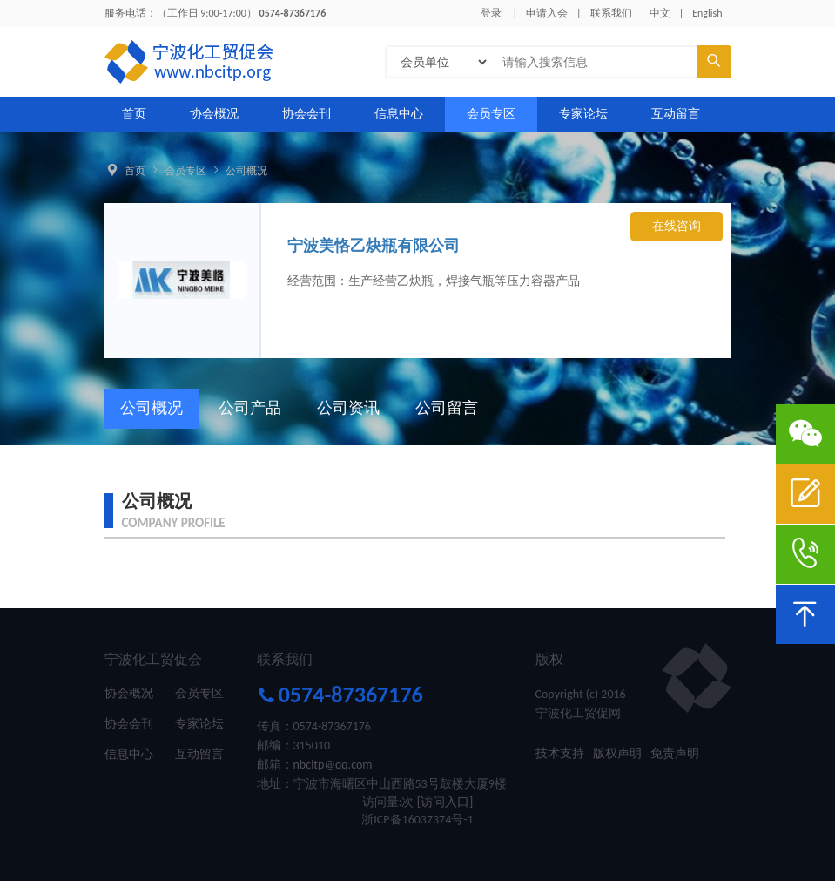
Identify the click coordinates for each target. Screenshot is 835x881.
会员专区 (491, 113)
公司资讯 (348, 407)
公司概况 (246, 171)
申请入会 (547, 13)
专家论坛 (583, 113)
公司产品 (250, 407)
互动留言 (675, 113)
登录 (491, 13)
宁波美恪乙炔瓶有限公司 (373, 245)
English (707, 13)
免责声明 (674, 753)
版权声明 (617, 753)
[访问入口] (445, 802)
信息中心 (398, 113)
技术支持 (559, 753)
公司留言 (446, 407)
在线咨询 (676, 226)
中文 (660, 13)
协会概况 (214, 113)
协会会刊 (306, 113)
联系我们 (611, 13)
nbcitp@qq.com (333, 764)
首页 (134, 113)
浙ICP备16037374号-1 (417, 819)
